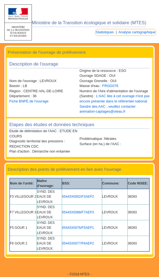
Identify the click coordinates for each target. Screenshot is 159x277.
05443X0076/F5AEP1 (78, 228)
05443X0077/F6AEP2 (78, 243)
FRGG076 (110, 86)
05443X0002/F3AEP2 (78, 197)
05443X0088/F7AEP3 (78, 212)
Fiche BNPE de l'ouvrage (29, 101)
